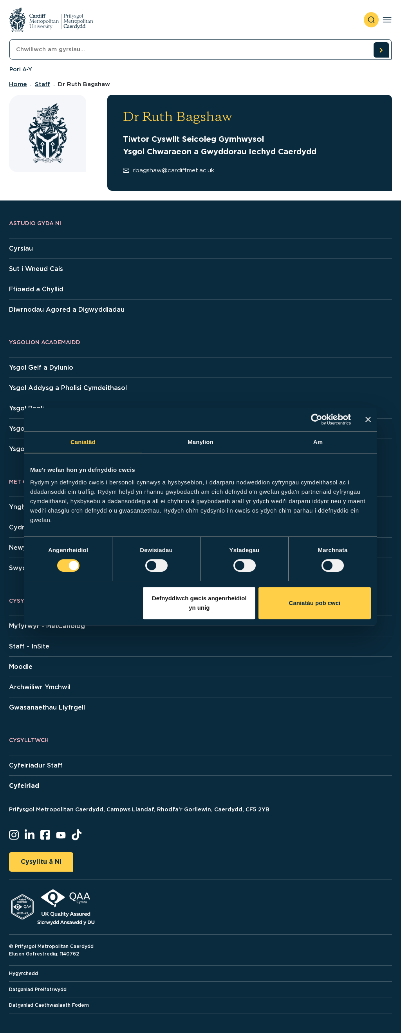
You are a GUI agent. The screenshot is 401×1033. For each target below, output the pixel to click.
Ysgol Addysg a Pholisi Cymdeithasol (68, 388)
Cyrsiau (21, 248)
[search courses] (381, 49)
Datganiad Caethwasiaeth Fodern (49, 1005)
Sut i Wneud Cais (36, 269)
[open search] (371, 19)
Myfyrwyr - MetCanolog (47, 626)
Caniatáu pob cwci (315, 603)
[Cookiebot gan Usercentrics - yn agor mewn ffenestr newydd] (316, 419)
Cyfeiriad (24, 785)
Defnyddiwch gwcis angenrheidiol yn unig (199, 603)
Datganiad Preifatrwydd (38, 989)
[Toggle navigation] (387, 19)
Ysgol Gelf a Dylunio (41, 367)
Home (18, 84)
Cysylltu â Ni (41, 861)
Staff (42, 84)
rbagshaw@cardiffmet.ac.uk (168, 170)
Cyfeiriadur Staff (36, 765)
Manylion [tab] (200, 442)
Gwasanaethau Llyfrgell (47, 707)
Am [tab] (318, 442)
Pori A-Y (20, 69)
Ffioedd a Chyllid (36, 289)
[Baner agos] (368, 419)
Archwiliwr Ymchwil (39, 687)
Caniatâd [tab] (83, 442)
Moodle (21, 666)
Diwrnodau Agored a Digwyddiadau (67, 309)
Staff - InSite (29, 646)
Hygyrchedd (23, 973)
